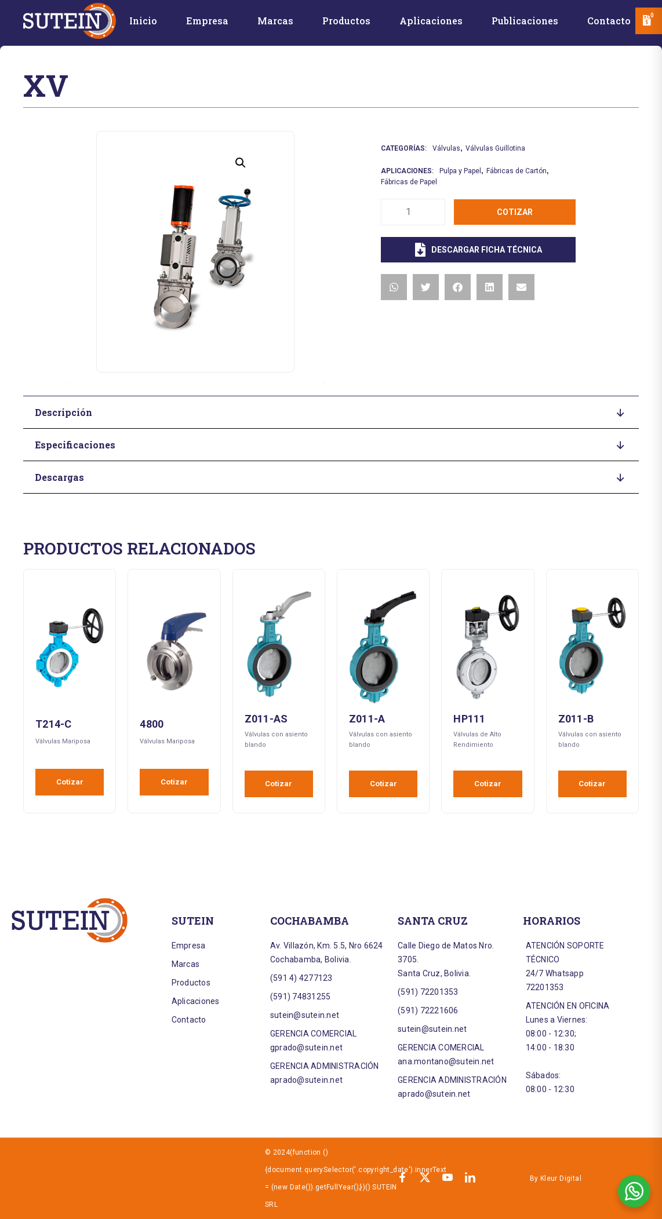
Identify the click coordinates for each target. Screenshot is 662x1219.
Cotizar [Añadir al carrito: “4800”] (174, 782)
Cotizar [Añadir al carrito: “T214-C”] (69, 782)
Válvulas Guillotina (495, 148)
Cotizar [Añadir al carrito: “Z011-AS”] (278, 783)
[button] (240, 162)
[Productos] (346, 23)
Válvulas (446, 148)
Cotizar (515, 212)
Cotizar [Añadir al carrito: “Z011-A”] (383, 783)
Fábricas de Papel (409, 182)
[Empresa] (207, 23)
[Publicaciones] (525, 23)
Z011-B (576, 719)
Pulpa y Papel (460, 171)
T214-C (53, 724)
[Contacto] (609, 23)
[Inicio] (143, 23)
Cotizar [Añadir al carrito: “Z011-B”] (592, 783)
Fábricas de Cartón (516, 171)
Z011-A (367, 719)
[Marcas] (275, 23)
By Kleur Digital (555, 1178)
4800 (151, 724)
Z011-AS (266, 719)
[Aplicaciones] (431, 23)
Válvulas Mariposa (62, 741)
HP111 (469, 719)
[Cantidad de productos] (413, 212)
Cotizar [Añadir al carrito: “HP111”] (487, 783)
